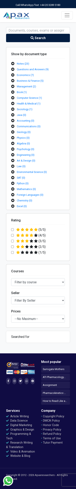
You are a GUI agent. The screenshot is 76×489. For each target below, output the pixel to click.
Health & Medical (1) (29, 103)
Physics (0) (23, 137)
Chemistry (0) (24, 200)
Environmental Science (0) (32, 172)
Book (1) (22, 92)
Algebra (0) (23, 143)
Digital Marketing (19, 425)
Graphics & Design (20, 429)
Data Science (17, 420)
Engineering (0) (25, 154)
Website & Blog (18, 456)
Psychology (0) (25, 149)
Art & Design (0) (26, 160)
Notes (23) (23, 63)
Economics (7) (25, 75)
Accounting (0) (25, 120)
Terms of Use (51, 438)
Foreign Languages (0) (30, 194)
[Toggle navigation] (67, 15)
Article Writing (17, 416)
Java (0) (21, 114)
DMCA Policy (50, 420)
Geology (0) (24, 132)
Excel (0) (22, 206)
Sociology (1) (24, 109)
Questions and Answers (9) (33, 69)
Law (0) (21, 166)
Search (38, 38)
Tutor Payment (52, 442)
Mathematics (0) (26, 189)
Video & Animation (20, 451)
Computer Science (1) (29, 97)
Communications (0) (29, 126)
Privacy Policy (51, 429)
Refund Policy (51, 434)
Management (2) (26, 86)
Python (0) (23, 183)
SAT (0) (21, 177)
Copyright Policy (52, 416)
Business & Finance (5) (30, 80)
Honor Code (50, 425)
